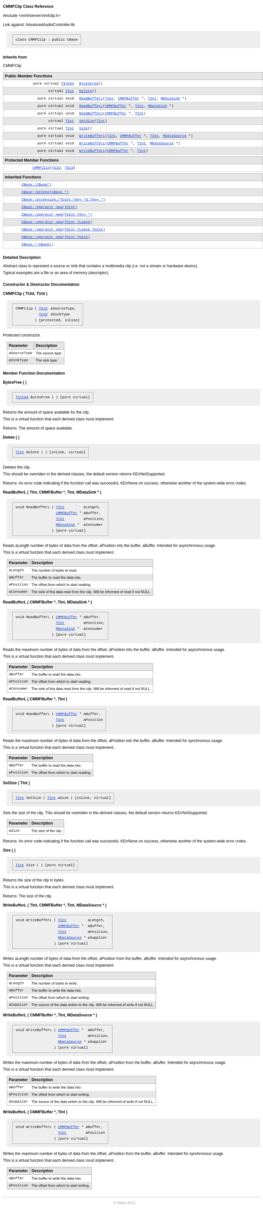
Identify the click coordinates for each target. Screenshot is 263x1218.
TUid (56, 168)
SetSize (86, 121)
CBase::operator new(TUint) (49, 207)
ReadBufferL (91, 98)
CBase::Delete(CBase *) (45, 192)
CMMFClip (41, 168)
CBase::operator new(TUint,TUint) (55, 237)
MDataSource (175, 136)
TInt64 (67, 84)
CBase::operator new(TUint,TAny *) (56, 215)
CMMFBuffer (128, 98)
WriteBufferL (92, 136)
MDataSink (170, 98)
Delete (85, 91)
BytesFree (89, 84)
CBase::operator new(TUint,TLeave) (56, 222)
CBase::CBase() (36, 185)
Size (83, 128)
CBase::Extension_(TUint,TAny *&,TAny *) (63, 200)
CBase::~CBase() (37, 244)
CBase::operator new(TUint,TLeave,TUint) (63, 230)
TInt (69, 91)
